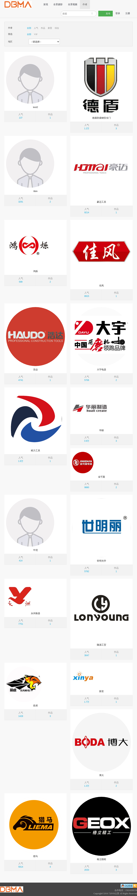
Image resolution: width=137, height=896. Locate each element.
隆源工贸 (101, 644)
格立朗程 (101, 859)
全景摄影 (57, 4)
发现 (45, 4)
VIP (35, 34)
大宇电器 (101, 369)
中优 (35, 550)
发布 (105, 13)
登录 (117, 13)
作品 (43, 28)
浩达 (35, 369)
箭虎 (35, 705)
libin (35, 191)
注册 (127, 13)
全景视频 (72, 4)
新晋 (50, 28)
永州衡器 (35, 613)
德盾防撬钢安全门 (101, 118)
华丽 (101, 430)
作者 (84, 4)
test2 (35, 107)
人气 (36, 28)
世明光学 (101, 560)
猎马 (35, 856)
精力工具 (35, 450)
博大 (101, 775)
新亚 (101, 691)
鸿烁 (35, 271)
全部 (29, 28)
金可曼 (101, 476)
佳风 (101, 285)
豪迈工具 (101, 202)
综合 (57, 28)
